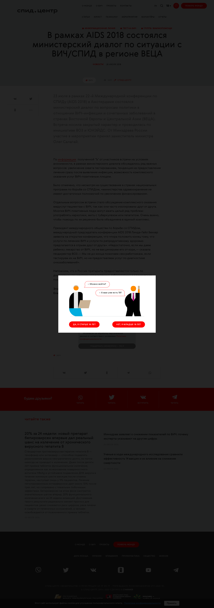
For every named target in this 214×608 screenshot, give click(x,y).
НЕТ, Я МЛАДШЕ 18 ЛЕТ (128, 325)
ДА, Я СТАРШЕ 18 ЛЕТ (84, 325)
